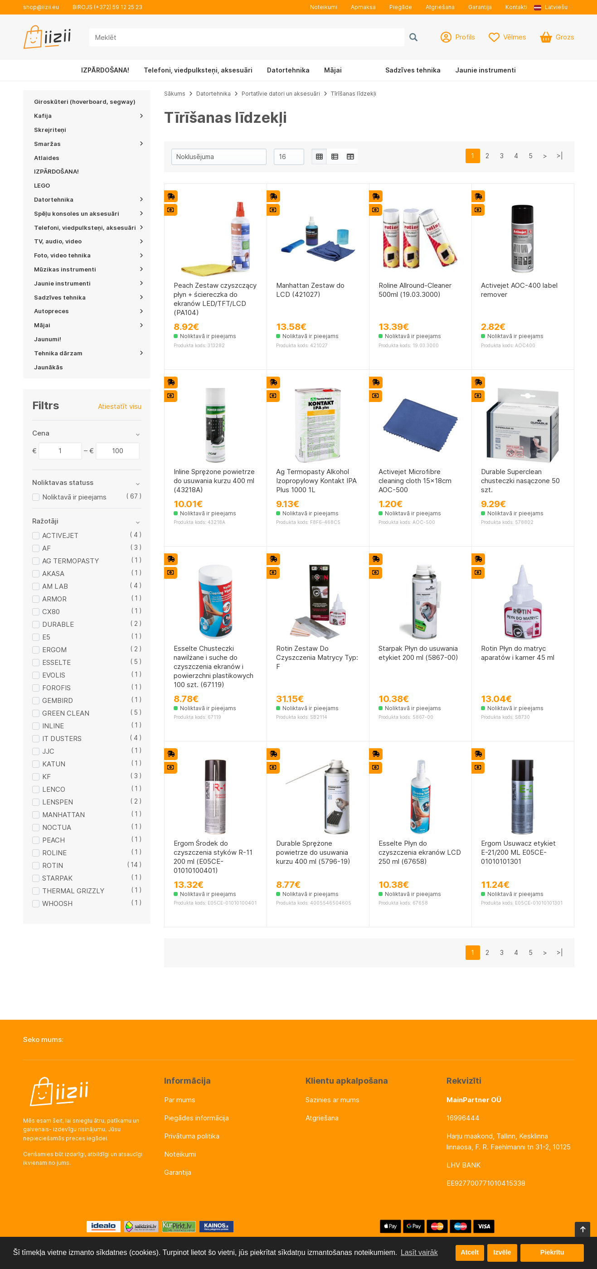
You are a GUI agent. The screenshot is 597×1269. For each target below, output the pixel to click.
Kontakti (516, 7)
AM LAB (55, 586)
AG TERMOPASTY (70, 561)
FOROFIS (56, 687)
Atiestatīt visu (119, 406)
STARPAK (57, 878)
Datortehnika (288, 70)
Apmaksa (363, 7)
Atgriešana (440, 7)
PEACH (53, 840)
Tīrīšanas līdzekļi (353, 93)
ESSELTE (56, 662)
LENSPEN (57, 802)
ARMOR (54, 599)
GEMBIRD (57, 700)
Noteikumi (323, 7)
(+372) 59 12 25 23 (118, 7)
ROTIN (52, 865)
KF (46, 776)
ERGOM (54, 649)
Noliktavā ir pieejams (74, 497)
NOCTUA (56, 827)
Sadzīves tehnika (413, 70)
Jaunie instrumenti (485, 70)
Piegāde (400, 7)
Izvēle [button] (502, 1252)
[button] (554, 7)
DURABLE (58, 624)
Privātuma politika (191, 1136)
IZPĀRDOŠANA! (105, 70)
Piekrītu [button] (552, 1252)
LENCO (53, 789)
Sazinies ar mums (332, 1099)
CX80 (51, 611)
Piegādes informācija (196, 1118)
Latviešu (551, 7)
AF (46, 548)
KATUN (53, 764)
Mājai (333, 70)
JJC (48, 751)
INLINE (53, 726)
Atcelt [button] (470, 1252)
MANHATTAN (63, 814)
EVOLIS (53, 675)
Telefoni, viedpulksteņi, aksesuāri (198, 70)
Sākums (174, 93)
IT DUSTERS (62, 738)
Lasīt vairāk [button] (419, 1252)
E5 (46, 637)
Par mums (179, 1099)
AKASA (53, 573)
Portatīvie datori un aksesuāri (281, 93)
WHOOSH (57, 903)
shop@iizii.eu (41, 7)
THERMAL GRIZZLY (73, 890)
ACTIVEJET (60, 535)
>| (560, 156)
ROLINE (54, 852)
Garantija (480, 7)
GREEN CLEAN (65, 713)
